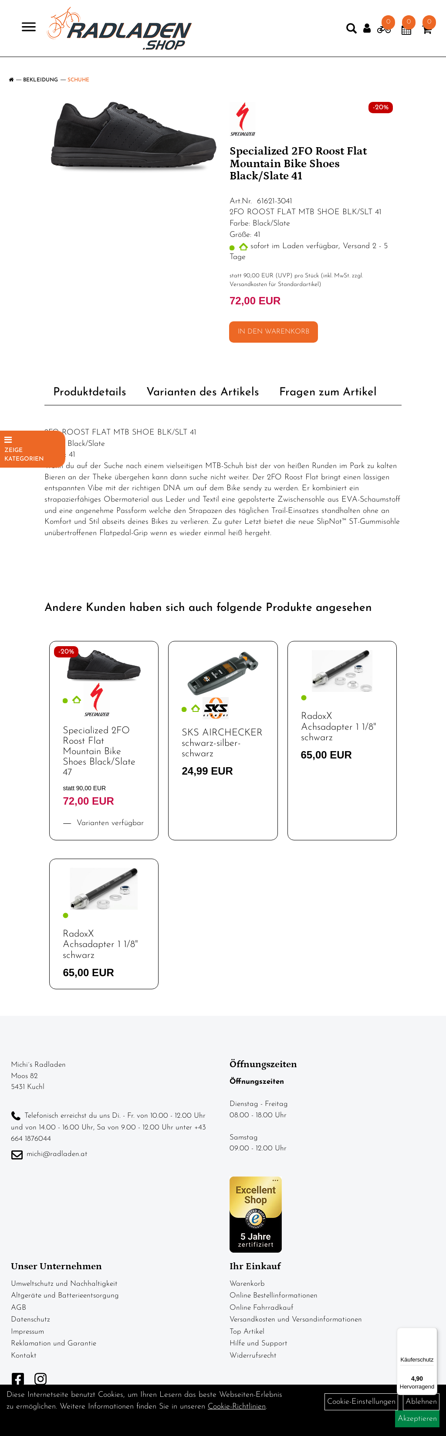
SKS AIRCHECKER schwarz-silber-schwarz (222, 743)
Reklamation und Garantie (53, 1343)
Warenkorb (247, 1284)
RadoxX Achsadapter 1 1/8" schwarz (338, 726)
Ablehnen (421, 1402)
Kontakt (24, 1355)
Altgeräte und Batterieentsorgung (65, 1295)
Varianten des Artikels (202, 392)
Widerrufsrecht (253, 1355)
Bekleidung (40, 80)
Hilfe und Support (258, 1343)
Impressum (27, 1331)
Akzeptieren (417, 1419)
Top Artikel (247, 1331)
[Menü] (432, 1333)
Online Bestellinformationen (274, 1295)
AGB (18, 1307)
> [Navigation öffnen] (36, 32)
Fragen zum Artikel (328, 392)
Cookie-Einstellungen (361, 1402)
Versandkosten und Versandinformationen (296, 1319)
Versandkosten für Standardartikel (274, 284)
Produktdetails (89, 392)
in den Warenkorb (273, 331)
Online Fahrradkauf (262, 1307)
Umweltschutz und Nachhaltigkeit (64, 1284)
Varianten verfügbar (109, 823)
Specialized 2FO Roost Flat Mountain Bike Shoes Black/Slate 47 (99, 752)
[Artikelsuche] (339, 35)
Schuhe (78, 80)
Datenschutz (30, 1319)
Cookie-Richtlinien (237, 1406)
